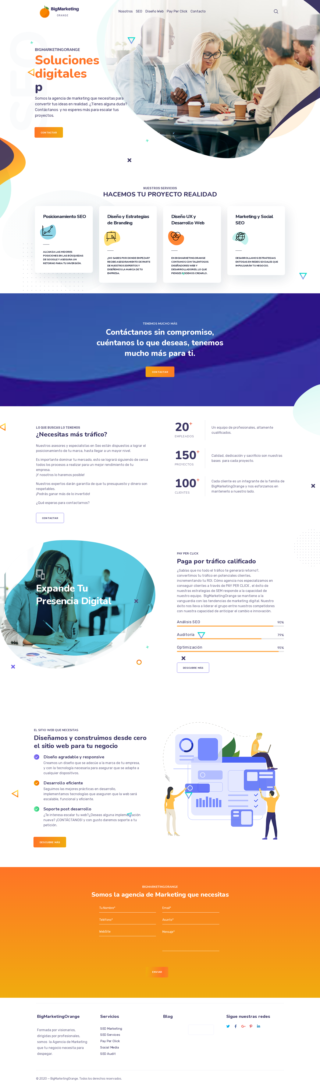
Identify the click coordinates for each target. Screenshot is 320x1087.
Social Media (109, 1047)
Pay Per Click (177, 11)
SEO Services (110, 1035)
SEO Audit (107, 1053)
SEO (139, 11)
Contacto (198, 11)
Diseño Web (154, 11)
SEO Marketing (111, 1028)
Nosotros (125, 11)
